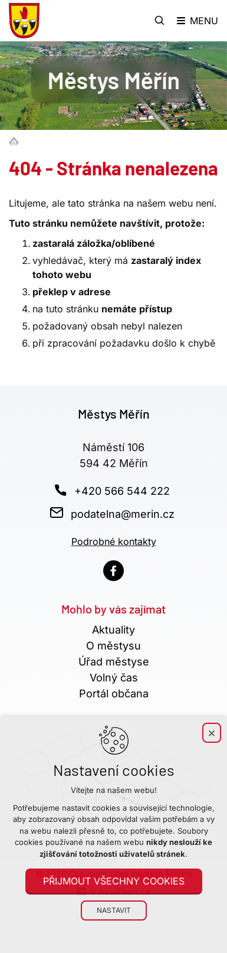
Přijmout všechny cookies (114, 881)
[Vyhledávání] (160, 21)
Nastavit (114, 910)
